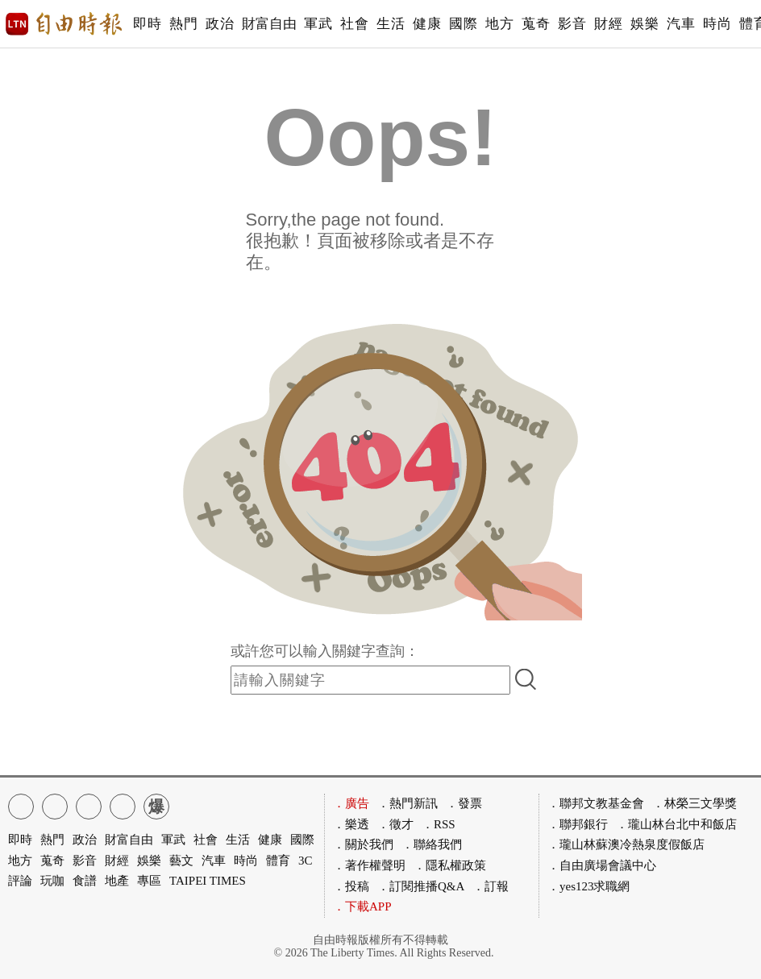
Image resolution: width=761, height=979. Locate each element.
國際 (463, 23)
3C (305, 860)
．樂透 (351, 824)
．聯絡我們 (431, 844)
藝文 (181, 860)
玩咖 (52, 880)
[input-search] (370, 680)
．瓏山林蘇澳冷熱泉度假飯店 (626, 844)
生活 (390, 23)
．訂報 (490, 886)
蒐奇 (536, 23)
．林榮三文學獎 (694, 803)
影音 (572, 23)
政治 (220, 23)
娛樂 (644, 23)
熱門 (183, 23)
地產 (117, 880)
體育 (278, 860)
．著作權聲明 (369, 865)
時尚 (717, 23)
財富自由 (269, 23)
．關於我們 (363, 844)
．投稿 (351, 886)
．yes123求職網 (588, 886)
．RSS (438, 824)
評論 (20, 880)
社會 (354, 23)
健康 (427, 23)
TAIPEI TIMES (207, 880)
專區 (149, 880)
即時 (147, 23)
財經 (608, 23)
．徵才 (395, 824)
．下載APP (362, 906)
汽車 (681, 23)
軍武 (318, 23)
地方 (499, 23)
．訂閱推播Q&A (420, 886)
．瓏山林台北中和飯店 (676, 824)
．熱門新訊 (407, 803)
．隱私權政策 (450, 865)
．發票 (464, 803)
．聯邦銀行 (577, 824)
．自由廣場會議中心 (601, 865)
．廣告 (351, 803)
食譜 (85, 880)
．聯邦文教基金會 (595, 803)
